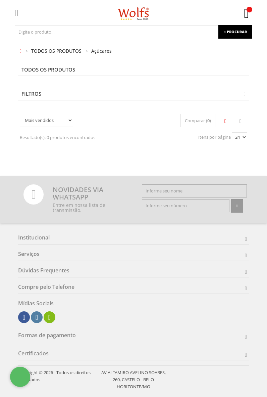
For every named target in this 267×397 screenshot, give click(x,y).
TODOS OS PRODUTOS (48, 69)
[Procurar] (235, 32)
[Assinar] (237, 206)
